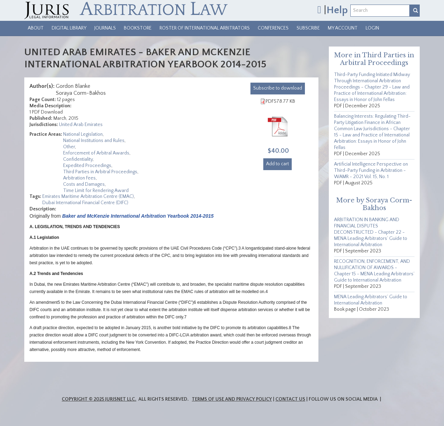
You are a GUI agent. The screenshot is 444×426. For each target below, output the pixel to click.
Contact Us (290, 399)
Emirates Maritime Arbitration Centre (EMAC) (88, 196)
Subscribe (308, 28)
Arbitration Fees (79, 178)
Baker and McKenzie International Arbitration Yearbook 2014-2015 (138, 216)
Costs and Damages (84, 184)
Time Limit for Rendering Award (96, 190)
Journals (105, 28)
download (277, 88)
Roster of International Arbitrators (205, 28)
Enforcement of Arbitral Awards (96, 153)
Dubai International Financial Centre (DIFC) (85, 203)
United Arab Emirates (81, 124)
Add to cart (277, 164)
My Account (343, 28)
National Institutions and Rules (94, 140)
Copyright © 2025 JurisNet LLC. (99, 399)
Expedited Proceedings (87, 165)
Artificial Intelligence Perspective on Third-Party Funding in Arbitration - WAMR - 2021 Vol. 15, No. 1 (371, 170)
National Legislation (83, 134)
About (36, 28)
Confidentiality (78, 159)
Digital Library (69, 28)
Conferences (273, 28)
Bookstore (138, 28)
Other (69, 147)
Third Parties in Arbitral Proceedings (100, 172)
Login (372, 28)
